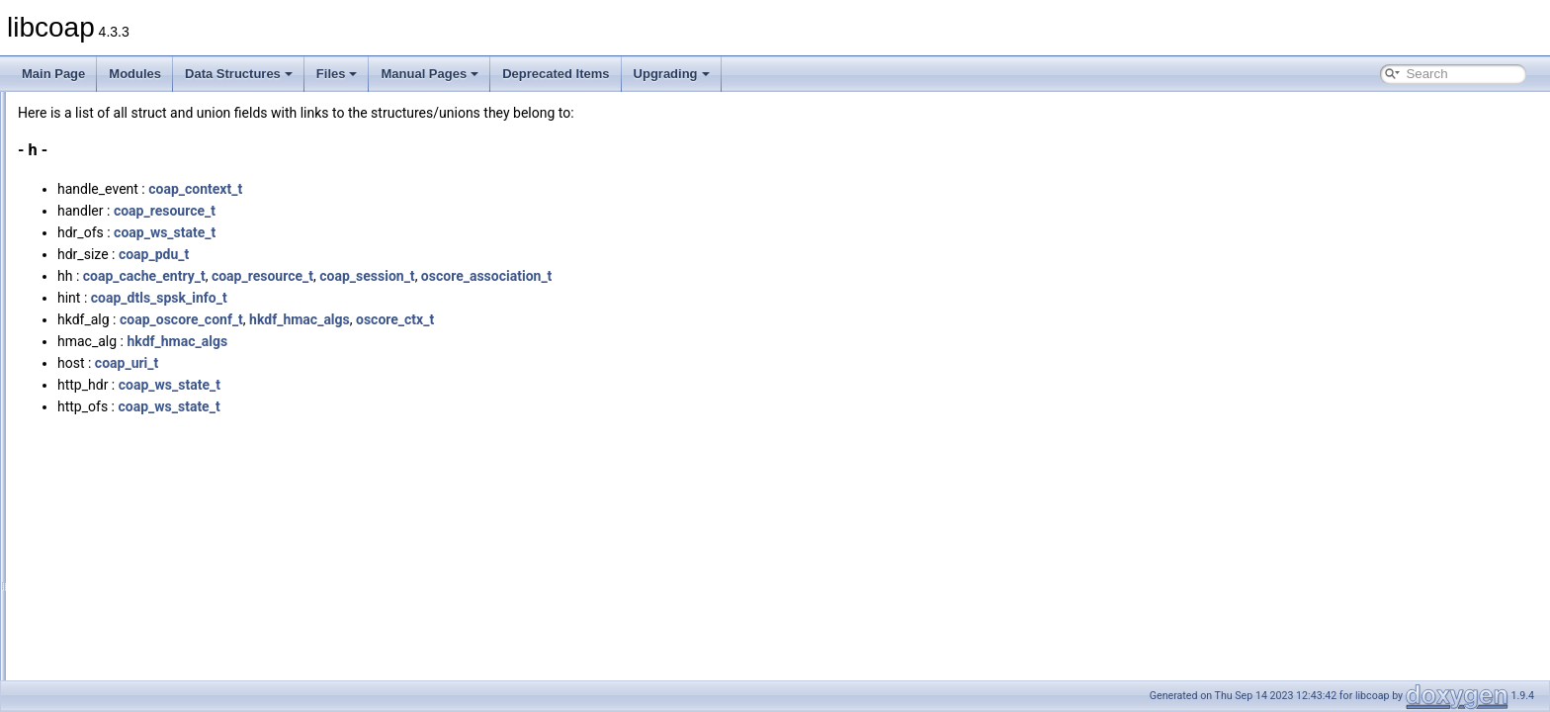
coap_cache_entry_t (391, 276)
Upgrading (672, 73)
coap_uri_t (373, 363)
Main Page (53, 73)
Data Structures (239, 73)
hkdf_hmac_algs (546, 319)
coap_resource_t (412, 211)
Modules (135, 73)
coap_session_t (613, 276)
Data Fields (79, 195)
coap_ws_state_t (412, 232)
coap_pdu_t (401, 254)
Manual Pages (429, 73)
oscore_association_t (734, 276)
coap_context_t (442, 189)
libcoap (36, 108)
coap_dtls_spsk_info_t (406, 298)
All (71, 216)
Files (337, 73)
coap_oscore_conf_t (428, 319)
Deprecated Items (555, 73)
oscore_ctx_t (642, 319)
